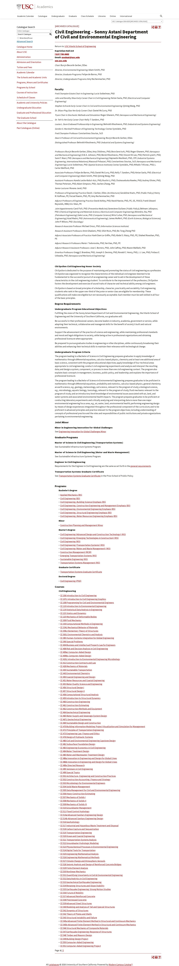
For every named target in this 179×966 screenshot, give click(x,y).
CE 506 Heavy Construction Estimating (77, 793)
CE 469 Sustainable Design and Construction (80, 723)
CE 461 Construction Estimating (74, 705)
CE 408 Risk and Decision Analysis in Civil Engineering (84, 648)
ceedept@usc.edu (71, 57)
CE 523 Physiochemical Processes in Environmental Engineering (89, 846)
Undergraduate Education (29, 107)
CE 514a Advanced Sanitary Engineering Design (81, 815)
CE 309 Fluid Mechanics (70, 620)
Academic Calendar (25, 16)
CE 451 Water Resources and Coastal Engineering (82, 680)
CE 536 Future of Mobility (71, 892)
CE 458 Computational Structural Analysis (79, 694)
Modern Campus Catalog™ (121, 964)
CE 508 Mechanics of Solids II (73, 800)
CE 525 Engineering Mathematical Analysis (79, 854)
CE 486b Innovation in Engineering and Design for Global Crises (88, 761)
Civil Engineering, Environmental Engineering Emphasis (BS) (87, 509)
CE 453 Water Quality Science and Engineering (81, 684)
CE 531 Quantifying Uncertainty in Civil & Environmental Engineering (91, 875)
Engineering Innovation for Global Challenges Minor (82, 431)
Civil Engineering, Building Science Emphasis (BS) (83, 502)
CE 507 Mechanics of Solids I (73, 797)
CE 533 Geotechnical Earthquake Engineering (80, 882)
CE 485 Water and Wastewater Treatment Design (82, 754)
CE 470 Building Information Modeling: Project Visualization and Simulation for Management (102, 726)
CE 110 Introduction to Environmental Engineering (83, 606)
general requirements (141, 466)
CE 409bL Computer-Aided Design (75, 655)
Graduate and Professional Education (34, 112)
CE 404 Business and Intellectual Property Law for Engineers (87, 645)
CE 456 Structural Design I (72, 687)
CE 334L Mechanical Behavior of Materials (79, 627)
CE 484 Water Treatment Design (74, 751)
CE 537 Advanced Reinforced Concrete (77, 896)
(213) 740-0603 (62, 54)
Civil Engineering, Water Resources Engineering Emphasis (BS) (88, 516)
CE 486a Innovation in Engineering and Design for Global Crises (88, 758)
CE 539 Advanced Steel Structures (76, 903)
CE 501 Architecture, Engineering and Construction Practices (88, 776)
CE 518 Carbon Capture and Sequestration (79, 829)
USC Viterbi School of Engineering (80, 46)
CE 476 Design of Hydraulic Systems (76, 737)
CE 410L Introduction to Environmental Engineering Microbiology (90, 659)
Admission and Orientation (29, 62)
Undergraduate (58, 16)
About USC (22, 52)
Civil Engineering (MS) (70, 541)
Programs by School (26, 87)
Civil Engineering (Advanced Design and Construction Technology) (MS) (93, 534)
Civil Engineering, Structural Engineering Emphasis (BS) (86, 512)
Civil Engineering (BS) (70, 498)
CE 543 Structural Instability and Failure (78, 917)
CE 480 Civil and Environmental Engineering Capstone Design (88, 740)
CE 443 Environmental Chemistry (75, 673)
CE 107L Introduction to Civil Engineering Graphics (83, 599)
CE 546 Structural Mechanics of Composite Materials (84, 928)
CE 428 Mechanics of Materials (73, 666)
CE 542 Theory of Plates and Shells (76, 914)
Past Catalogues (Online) (28, 128)
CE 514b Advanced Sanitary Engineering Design (81, 818)
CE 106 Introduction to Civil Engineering (78, 595)
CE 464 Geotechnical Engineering (75, 712)
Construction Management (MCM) (75, 552)
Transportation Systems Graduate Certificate (80, 475)
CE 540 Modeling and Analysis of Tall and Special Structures (87, 907)
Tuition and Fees (24, 67)
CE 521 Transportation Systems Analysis (78, 839)
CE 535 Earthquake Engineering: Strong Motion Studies (85, 889)
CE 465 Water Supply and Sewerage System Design (83, 715)
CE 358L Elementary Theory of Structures (79, 631)
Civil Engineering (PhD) (70, 581)
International (126, 16)
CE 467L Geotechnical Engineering (75, 719)
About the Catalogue (26, 123)
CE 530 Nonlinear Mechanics (73, 871)
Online (113, 16)
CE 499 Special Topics (70, 772)
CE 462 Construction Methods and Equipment (81, 708)
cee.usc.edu (61, 60)
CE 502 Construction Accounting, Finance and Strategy (85, 779)
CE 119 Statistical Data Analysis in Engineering (81, 609)
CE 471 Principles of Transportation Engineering (82, 730)
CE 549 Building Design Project (74, 938)
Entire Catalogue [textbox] (23, 31)
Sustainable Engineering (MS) (74, 559)
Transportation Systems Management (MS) (80, 562)
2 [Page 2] (63, 950)
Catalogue (42, 16)
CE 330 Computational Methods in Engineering (81, 623)
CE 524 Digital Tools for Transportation (77, 850)
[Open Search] (161, 16)
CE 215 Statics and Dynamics (73, 613)
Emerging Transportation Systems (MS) (78, 555)
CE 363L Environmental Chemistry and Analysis (81, 634)
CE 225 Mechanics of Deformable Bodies (78, 616)
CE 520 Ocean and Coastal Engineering (77, 836)
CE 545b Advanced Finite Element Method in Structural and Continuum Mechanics (98, 924)
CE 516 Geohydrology (69, 822)
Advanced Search (25, 41)
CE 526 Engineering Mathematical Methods (79, 857)
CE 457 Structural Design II (72, 691)
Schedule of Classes (26, 97)
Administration (24, 57)
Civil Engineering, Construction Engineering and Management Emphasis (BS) (95, 505)
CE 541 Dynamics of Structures (74, 910)
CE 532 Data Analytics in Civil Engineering (78, 878)
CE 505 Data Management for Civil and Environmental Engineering (90, 790)
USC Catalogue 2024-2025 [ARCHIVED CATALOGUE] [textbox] (129, 21)
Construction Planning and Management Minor (81, 525)
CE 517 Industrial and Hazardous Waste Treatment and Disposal (89, 825)
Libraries (102, 16)
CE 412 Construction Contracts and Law (78, 662)
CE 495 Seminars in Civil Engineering (76, 769)
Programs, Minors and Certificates (32, 82)
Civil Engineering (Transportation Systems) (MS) (82, 545)
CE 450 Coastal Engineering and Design (77, 677)
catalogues (54, 964)
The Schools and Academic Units (32, 77)
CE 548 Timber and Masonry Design (76, 935)
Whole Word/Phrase (26, 38)
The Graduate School (26, 117)
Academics (45, 6)
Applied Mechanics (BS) (71, 494)
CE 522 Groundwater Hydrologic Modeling (79, 843)
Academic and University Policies (32, 102)
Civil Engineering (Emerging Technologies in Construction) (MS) (89, 538)
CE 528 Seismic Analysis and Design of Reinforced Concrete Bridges (90, 864)
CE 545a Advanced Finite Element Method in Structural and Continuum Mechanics (98, 921)
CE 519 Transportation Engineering (76, 832)
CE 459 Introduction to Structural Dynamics (80, 698)
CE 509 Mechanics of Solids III (73, 804)
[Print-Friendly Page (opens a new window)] (156, 27)
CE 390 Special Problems (71, 641)
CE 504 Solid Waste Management (75, 786)
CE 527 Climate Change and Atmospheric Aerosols (82, 861)
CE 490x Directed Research (72, 765)
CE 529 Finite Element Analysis (74, 868)
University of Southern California (25, 7)
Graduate (73, 16)
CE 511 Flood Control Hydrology (74, 811)
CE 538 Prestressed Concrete (73, 899)
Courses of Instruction (27, 92)
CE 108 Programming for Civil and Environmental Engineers (87, 602)
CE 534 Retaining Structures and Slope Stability (82, 885)
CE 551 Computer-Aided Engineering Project (80, 946)
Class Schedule (87, 16)
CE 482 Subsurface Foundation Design (77, 744)
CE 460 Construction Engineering (75, 701)
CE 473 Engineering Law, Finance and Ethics (80, 733)
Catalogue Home (24, 46)
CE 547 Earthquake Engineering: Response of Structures (86, 931)
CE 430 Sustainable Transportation (76, 669)
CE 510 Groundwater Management (75, 807)
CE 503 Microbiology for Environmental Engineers (82, 783)
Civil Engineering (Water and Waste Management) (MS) (85, 548)
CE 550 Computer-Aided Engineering (77, 942)
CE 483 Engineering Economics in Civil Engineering (83, 747)
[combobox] (137, 21)
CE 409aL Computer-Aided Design (75, 652)
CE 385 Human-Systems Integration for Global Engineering (87, 638)
